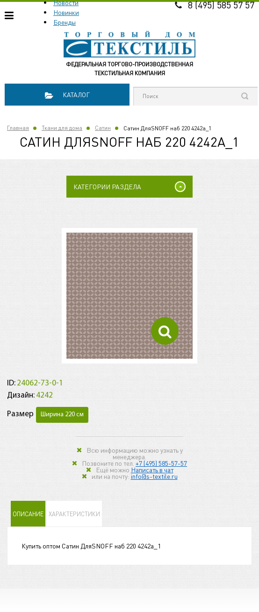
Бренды (64, 22)
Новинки (66, 12)
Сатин (103, 127)
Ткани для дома (62, 127)
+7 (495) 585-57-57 (161, 463)
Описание (28, 514)
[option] (129, 296)
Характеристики (74, 514)
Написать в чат (152, 469)
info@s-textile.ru (154, 476)
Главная (18, 127)
